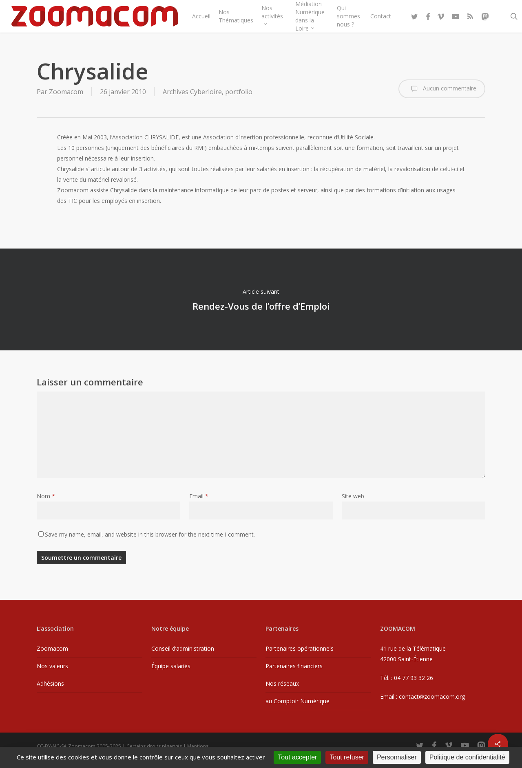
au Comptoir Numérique (297, 701)
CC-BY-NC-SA (52, 746)
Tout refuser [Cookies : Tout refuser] (347, 757)
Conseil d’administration (182, 648)
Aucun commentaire (441, 89)
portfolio (238, 91)
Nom (46, 496)
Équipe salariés (170, 666)
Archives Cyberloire (192, 91)
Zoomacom (66, 91)
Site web (353, 496)
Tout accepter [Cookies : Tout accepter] (297, 757)
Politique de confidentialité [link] (467, 757)
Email (198, 496)
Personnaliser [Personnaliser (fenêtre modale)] (397, 757)
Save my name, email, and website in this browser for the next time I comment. (150, 534)
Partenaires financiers (294, 666)
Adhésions (50, 683)
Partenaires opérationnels (299, 648)
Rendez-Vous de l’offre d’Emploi (261, 299)
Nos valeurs (52, 666)
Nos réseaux (282, 683)
